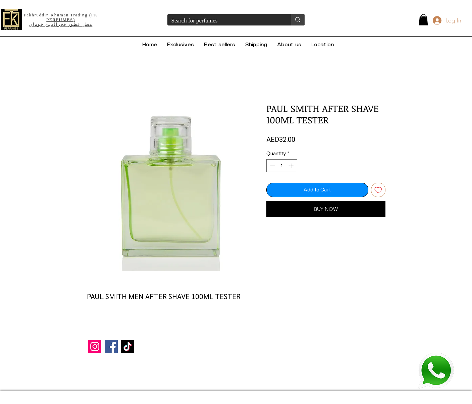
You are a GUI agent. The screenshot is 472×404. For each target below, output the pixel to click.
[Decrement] (271, 166)
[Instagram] (94, 346)
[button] (423, 19)
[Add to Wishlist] (378, 190)
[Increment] (291, 166)
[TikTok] (127, 346)
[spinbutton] (281, 166)
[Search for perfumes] (224, 20)
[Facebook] (111, 346)
